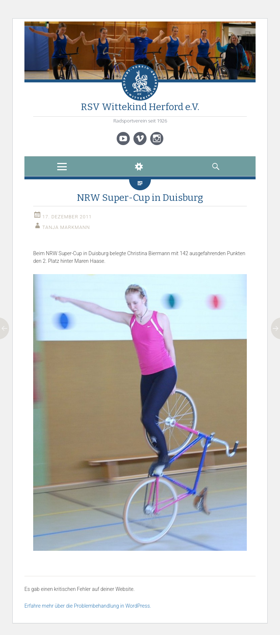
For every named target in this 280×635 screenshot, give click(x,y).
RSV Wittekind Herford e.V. (140, 107)
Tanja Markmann (66, 227)
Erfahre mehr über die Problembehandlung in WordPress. (87, 606)
